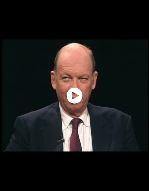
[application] (74, 95)
